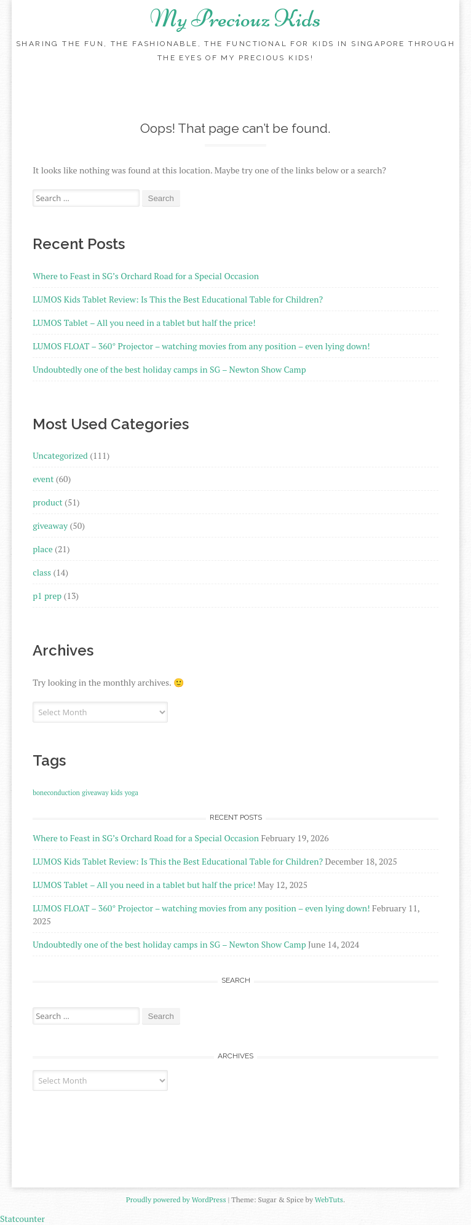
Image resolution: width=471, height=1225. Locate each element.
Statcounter (22, 1218)
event (43, 479)
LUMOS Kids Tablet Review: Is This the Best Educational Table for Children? (178, 299)
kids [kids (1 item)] (116, 792)
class (42, 572)
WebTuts (329, 1199)
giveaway (50, 525)
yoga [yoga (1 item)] (131, 792)
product (48, 502)
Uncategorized (60, 455)
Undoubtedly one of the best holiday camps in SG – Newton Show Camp (169, 369)
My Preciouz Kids (235, 18)
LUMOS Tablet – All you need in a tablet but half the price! (144, 322)
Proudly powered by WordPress (176, 1199)
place (43, 549)
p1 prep (47, 595)
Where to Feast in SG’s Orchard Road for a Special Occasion (146, 276)
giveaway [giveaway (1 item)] (95, 792)
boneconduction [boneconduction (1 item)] (56, 792)
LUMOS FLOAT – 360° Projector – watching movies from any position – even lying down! (201, 346)
